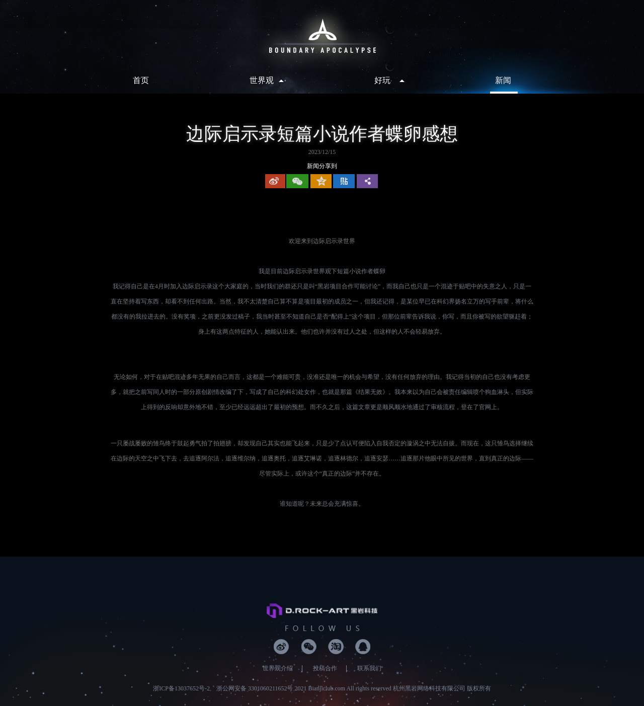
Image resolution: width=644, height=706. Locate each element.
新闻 (503, 80)
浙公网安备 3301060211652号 (254, 688)
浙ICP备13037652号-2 (181, 688)
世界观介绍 (278, 668)
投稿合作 (325, 668)
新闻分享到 (322, 166)
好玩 (382, 80)
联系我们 (369, 668)
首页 (141, 80)
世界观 (262, 80)
